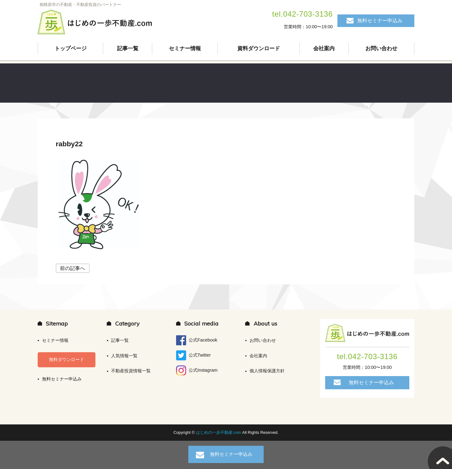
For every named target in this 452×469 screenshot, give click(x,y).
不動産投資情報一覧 (131, 370)
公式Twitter (193, 355)
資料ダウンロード (258, 49)
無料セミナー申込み (379, 20)
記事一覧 (127, 49)
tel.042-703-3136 (302, 14)
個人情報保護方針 (267, 370)
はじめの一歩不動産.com (219, 432)
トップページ (71, 49)
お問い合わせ (381, 49)
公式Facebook (196, 340)
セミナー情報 (185, 49)
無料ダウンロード (66, 359)
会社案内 (324, 49)
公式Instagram (197, 370)
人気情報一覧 (124, 355)
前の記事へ (72, 268)
